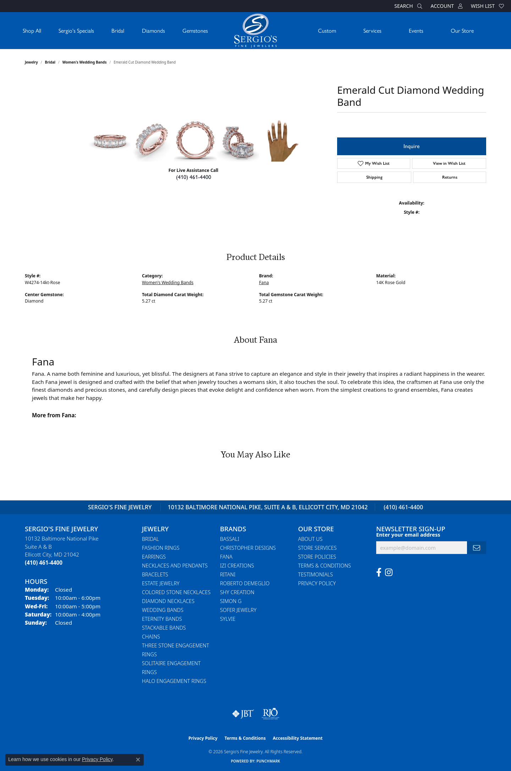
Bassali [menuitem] (229, 539)
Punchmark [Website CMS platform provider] (268, 761)
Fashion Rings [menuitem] (161, 547)
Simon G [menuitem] (231, 601)
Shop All (32, 30)
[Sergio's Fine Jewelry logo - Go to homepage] (255, 30)
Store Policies (317, 556)
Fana (264, 282)
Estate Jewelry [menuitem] (161, 583)
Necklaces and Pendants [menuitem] (175, 565)
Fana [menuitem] (226, 556)
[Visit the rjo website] (270, 714)
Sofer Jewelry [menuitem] (238, 610)
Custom (327, 30)
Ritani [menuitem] (227, 574)
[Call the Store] (43, 562)
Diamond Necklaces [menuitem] (168, 601)
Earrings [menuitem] (154, 556)
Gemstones (195, 30)
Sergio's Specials (76, 30)
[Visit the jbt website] (243, 714)
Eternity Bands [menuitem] (162, 618)
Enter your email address (408, 534)
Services (372, 30)
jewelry (31, 62)
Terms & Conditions (324, 565)
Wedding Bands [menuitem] (162, 610)
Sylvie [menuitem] (227, 618)
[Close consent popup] (138, 760)
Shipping (374, 177)
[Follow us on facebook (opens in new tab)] (378, 572)
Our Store (462, 30)
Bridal (117, 30)
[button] (407, 6)
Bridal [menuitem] (150, 539)
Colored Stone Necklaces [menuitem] (176, 592)
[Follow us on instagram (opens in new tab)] (388, 572)
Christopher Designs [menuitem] (248, 547)
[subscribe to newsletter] (476, 547)
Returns (449, 177)
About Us (310, 539)
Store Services (317, 547)
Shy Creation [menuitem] (237, 592)
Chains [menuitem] (151, 636)
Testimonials (315, 574)
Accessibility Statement (298, 738)
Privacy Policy (317, 583)
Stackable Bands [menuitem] (164, 627)
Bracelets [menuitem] (155, 574)
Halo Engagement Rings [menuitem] (174, 681)
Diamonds (153, 30)
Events (416, 30)
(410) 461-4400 (193, 177)
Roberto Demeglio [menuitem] (244, 583)
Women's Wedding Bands (84, 62)
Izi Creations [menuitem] (237, 565)
